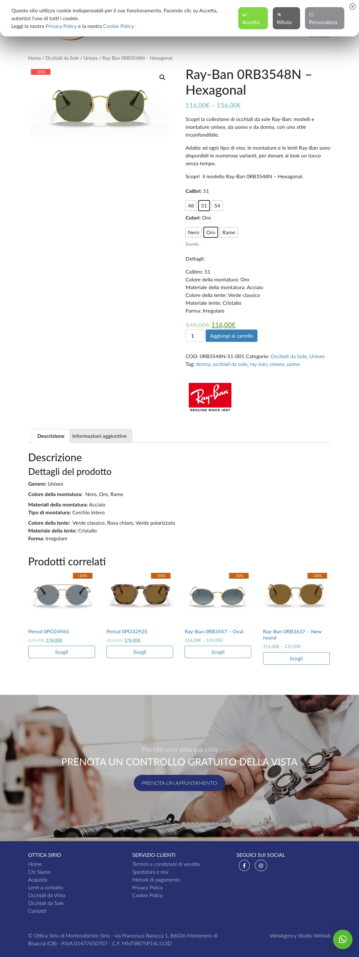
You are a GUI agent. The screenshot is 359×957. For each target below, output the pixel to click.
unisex (277, 364)
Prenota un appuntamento (179, 783)
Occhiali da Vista (46, 895)
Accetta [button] (251, 18)
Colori (193, 217)
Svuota (192, 244)
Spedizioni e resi (150, 872)
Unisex (90, 58)
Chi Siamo (39, 872)
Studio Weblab (314, 935)
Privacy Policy (147, 887)
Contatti (37, 911)
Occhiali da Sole (62, 58)
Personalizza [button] (323, 18)
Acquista (38, 879)
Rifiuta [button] (284, 18)
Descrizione (51, 436)
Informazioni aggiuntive (99, 436)
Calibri (193, 191)
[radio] (191, 205)
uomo (293, 364)
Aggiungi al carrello (231, 335)
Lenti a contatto (45, 887)
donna (203, 364)
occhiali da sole (230, 364)
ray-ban (258, 364)
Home (34, 58)
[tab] (51, 436)
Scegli (61, 652)
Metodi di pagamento (156, 879)
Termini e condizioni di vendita (166, 864)
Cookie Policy (147, 895)
